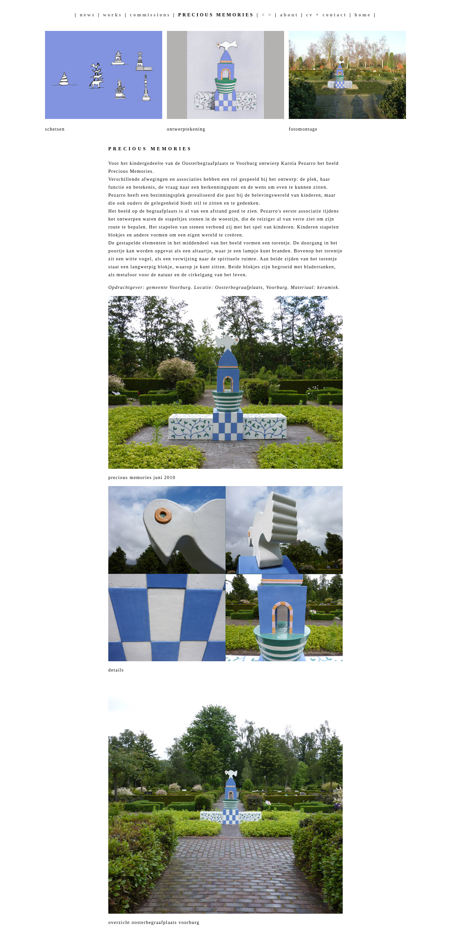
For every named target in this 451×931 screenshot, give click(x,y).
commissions (150, 14)
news (87, 14)
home (362, 14)
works (112, 14)
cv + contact (326, 14)
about (289, 14)
